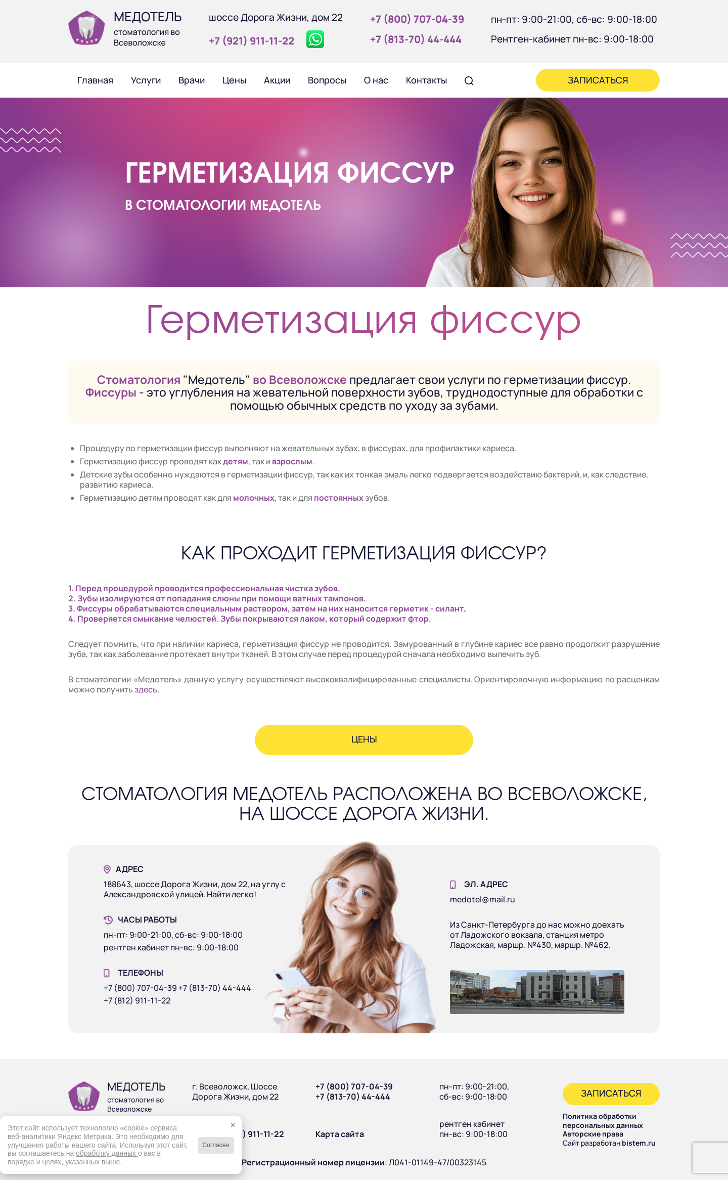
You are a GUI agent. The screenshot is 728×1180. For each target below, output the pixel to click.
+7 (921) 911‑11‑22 (251, 41)
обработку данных (107, 1153)
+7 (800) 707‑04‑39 (417, 19)
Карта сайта (339, 1134)
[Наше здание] (537, 992)
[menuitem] (95, 80)
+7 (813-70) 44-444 (352, 1096)
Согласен (216, 1145)
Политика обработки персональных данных (603, 1120)
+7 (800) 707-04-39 (354, 1086)
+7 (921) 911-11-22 (249, 1134)
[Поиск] (469, 80)
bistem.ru (639, 1143)
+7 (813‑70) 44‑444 (416, 39)
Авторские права (593, 1134)
